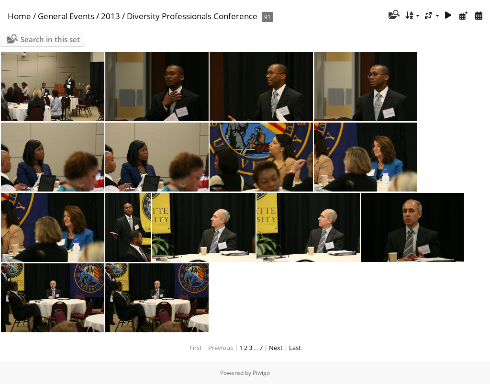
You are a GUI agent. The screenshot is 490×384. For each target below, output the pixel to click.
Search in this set (50, 39)
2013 (110, 16)
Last (295, 347)
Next (276, 347)
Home (19, 16)
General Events (66, 16)
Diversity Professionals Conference (192, 16)
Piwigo (261, 373)
